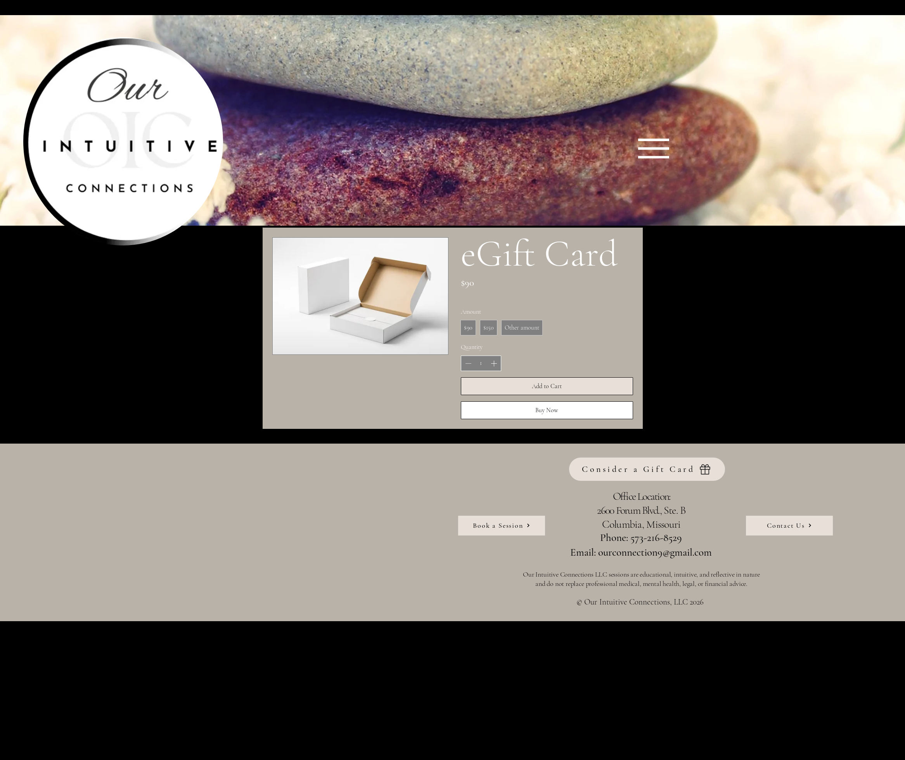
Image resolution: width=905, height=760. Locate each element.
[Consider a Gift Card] (647, 469)
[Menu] (654, 148)
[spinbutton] (481, 363)
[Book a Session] (501, 525)
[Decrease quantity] (468, 363)
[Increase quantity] (493, 363)
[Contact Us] (789, 525)
